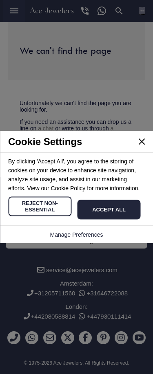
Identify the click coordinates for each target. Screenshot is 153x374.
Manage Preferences (76, 234)
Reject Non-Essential (40, 206)
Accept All (109, 210)
